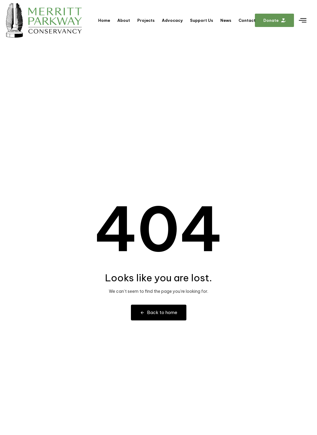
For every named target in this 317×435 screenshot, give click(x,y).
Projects (146, 20)
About (123, 20)
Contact (247, 20)
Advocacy (172, 20)
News (225, 20)
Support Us (201, 20)
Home (104, 20)
